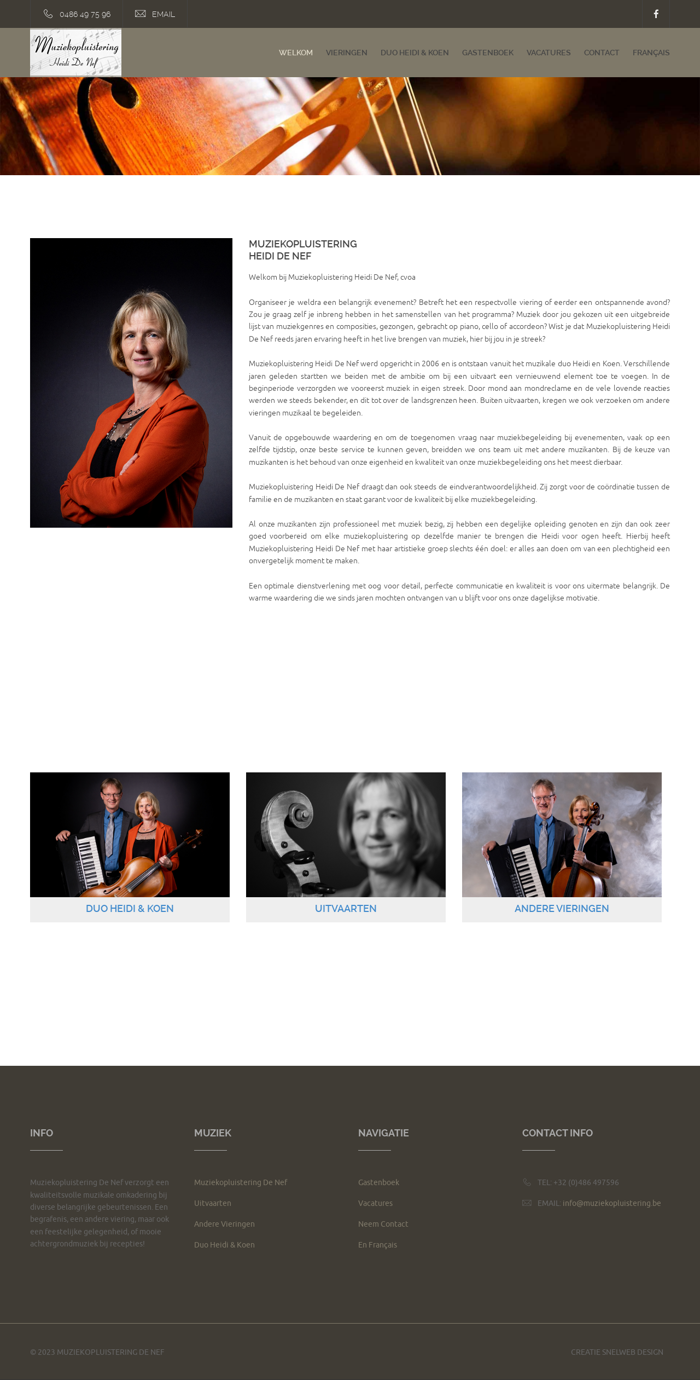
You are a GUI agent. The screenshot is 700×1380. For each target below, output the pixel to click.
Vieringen (347, 52)
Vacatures (549, 52)
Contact (602, 52)
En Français (377, 1245)
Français (651, 52)
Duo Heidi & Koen (415, 52)
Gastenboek (488, 52)
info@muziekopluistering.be (612, 1203)
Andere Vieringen (224, 1224)
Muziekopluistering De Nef (240, 1182)
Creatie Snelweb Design (617, 1352)
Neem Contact (383, 1224)
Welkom (296, 52)
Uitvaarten (212, 1203)
